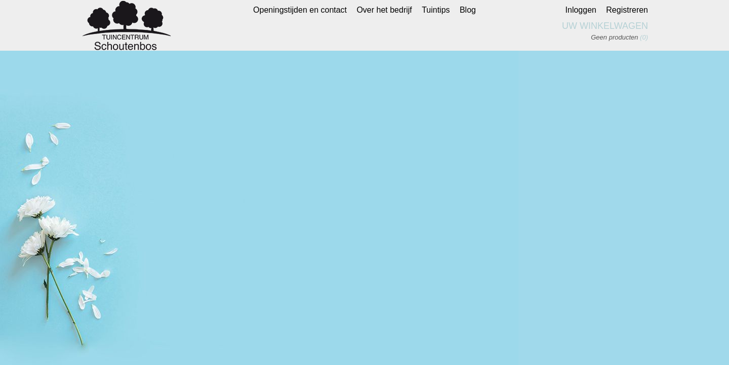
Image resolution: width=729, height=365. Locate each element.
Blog (468, 10)
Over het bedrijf (384, 10)
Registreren (627, 10)
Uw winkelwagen (605, 26)
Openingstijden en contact (300, 10)
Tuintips (436, 10)
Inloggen (580, 10)
